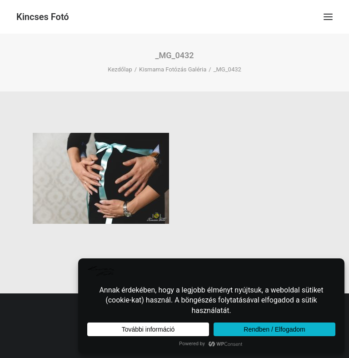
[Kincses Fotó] (42, 16)
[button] (328, 17)
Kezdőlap (120, 69)
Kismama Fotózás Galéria (172, 69)
